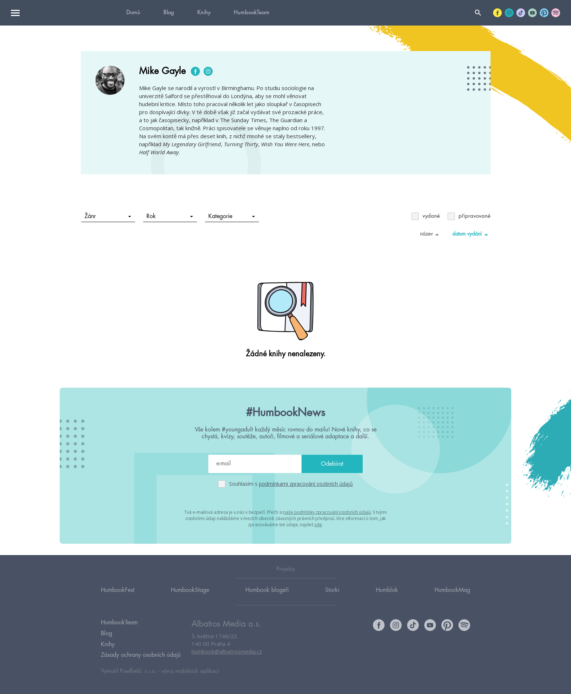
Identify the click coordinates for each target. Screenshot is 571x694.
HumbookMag (452, 590)
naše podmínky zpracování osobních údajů (326, 512)
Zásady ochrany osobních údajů (141, 655)
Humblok (387, 590)
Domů (133, 12)
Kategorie (231, 216)
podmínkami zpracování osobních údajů (306, 483)
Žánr (107, 216)
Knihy (203, 12)
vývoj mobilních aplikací (190, 671)
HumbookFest (117, 590)
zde (318, 525)
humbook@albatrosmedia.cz (227, 652)
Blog (169, 12)
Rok (169, 216)
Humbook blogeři (267, 590)
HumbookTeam (251, 12)
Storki (332, 590)
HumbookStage (190, 590)
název (430, 234)
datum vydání (471, 234)
